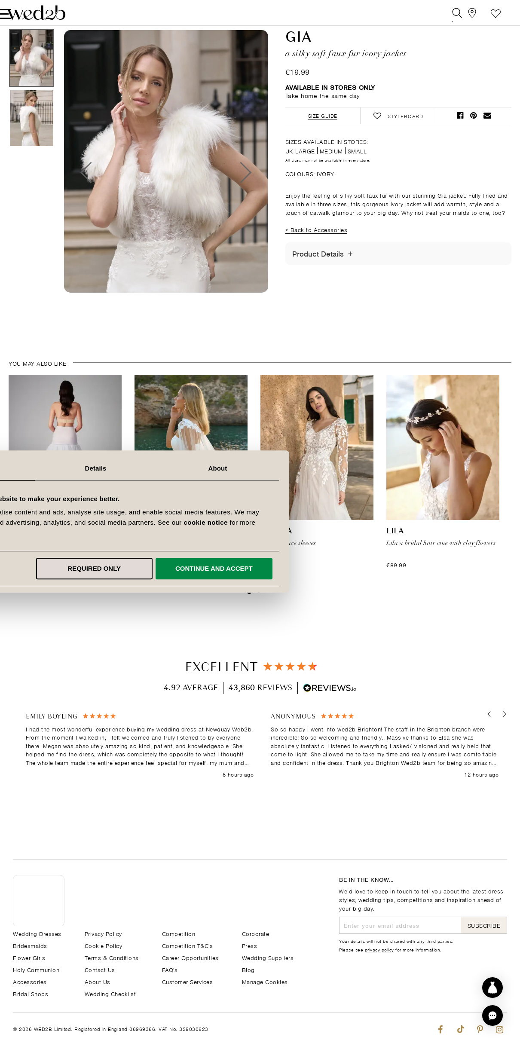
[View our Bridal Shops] (463, 15)
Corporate (255, 933)
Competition (179, 933)
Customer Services (187, 981)
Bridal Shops (30, 993)
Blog (248, 969)
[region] (262, 766)
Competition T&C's (187, 945)
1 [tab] (249, 612)
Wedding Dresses (37, 933)
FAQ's (170, 969)
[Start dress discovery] (492, 987)
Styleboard (483, 15)
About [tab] (382, 468)
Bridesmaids (30, 945)
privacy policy (379, 949)
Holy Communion (36, 969)
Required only (258, 568)
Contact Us (100, 969)
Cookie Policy (103, 945)
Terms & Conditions (112, 957)
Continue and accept (378, 568)
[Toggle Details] (350, 274)
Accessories (30, 981)
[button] (486, 735)
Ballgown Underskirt (59, 552)
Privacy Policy (103, 933)
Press (249, 945)
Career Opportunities (190, 957)
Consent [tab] (138, 468)
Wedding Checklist (110, 993)
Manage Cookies (265, 981)
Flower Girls (29, 957)
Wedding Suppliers (268, 957)
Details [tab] (260, 468)
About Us (97, 981)
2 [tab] (259, 612)
